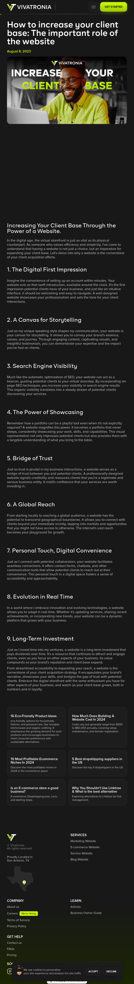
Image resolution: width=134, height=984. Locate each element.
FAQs (10, 949)
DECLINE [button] (111, 971)
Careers (12, 913)
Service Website (81, 853)
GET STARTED (113, 6)
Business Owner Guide (86, 913)
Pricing (11, 955)
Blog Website (79, 859)
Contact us (14, 943)
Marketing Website (83, 841)
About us (13, 906)
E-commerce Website (84, 847)
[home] (29, 7)
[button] (93, 7)
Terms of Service (18, 920)
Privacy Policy (16, 926)
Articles (75, 906)
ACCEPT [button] (93, 971)
